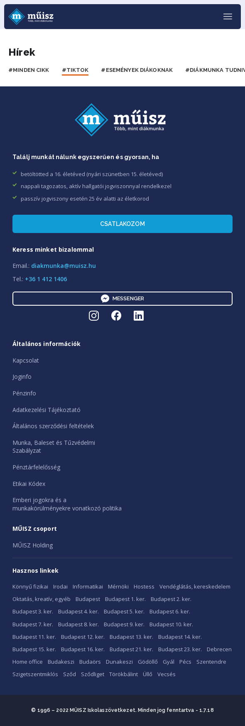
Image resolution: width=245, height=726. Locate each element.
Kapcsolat (25, 360)
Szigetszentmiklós (35, 674)
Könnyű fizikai (30, 586)
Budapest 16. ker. (83, 649)
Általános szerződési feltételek (53, 426)
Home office (27, 661)
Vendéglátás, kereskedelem (194, 586)
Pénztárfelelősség (36, 467)
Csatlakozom (122, 224)
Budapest (88, 599)
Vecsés (166, 674)
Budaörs (90, 661)
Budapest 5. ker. (124, 611)
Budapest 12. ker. (83, 636)
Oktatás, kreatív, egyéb (41, 599)
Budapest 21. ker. (131, 649)
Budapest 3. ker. (32, 611)
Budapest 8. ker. (78, 624)
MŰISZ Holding (32, 545)
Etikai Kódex (28, 484)
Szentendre (211, 661)
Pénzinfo (24, 393)
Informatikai (88, 586)
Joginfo (22, 376)
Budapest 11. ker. (34, 636)
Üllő (147, 674)
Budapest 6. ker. (169, 611)
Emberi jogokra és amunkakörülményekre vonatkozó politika (67, 504)
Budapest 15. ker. (34, 649)
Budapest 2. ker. (171, 599)
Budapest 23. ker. (180, 649)
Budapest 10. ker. (171, 624)
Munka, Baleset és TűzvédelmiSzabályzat (53, 447)
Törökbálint (123, 674)
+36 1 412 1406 (46, 279)
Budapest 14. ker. (180, 636)
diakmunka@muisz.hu (63, 266)
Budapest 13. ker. (131, 636)
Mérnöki (118, 586)
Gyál (168, 661)
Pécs (185, 661)
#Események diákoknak (137, 70)
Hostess (144, 586)
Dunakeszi (119, 661)
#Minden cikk (28, 70)
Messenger (122, 298)
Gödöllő (148, 661)
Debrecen (219, 649)
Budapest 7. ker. (32, 624)
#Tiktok (75, 70)
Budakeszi (61, 661)
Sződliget (92, 674)
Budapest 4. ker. (78, 611)
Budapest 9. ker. (124, 624)
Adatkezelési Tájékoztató (46, 410)
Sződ (69, 674)
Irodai (60, 586)
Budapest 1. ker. (125, 599)
